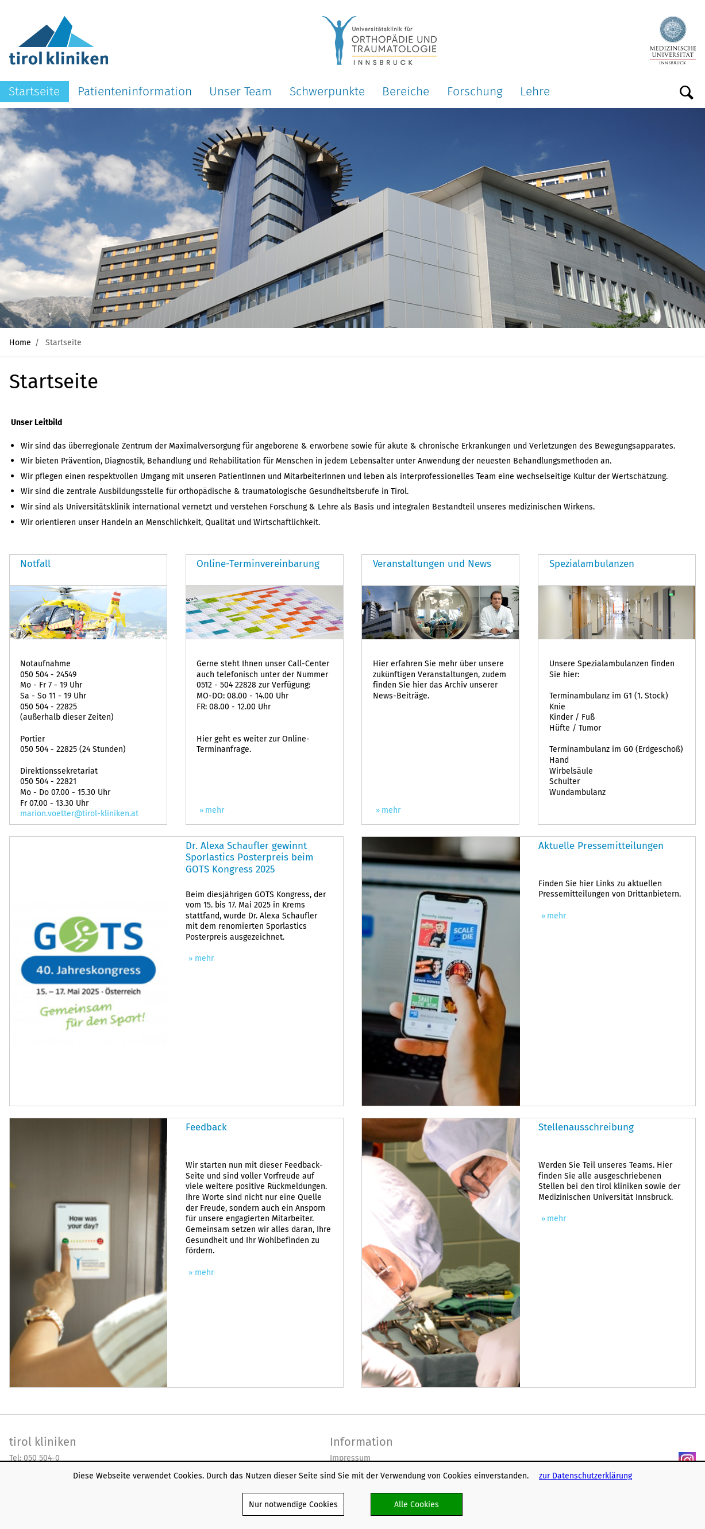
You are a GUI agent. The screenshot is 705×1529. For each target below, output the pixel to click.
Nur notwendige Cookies (293, 1504)
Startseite (34, 91)
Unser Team (240, 91)
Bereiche (405, 91)
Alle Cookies (416, 1504)
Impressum (350, 1458)
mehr (214, 810)
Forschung (475, 91)
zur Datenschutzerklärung (585, 1475)
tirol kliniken (42, 1442)
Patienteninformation (135, 91)
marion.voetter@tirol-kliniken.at (79, 813)
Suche (687, 93)
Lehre (535, 91)
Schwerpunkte (327, 91)
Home (20, 342)
